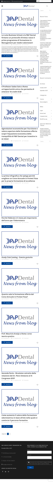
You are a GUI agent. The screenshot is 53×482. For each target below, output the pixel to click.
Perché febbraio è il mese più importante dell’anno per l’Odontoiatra (20, 220)
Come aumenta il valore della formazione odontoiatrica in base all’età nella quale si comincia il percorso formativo (20, 420)
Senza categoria (43, 101)
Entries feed (43, 113)
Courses (42, 99)
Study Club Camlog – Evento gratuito (18, 258)
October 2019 (43, 87)
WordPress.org (43, 119)
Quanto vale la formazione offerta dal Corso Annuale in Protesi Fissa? (19, 296)
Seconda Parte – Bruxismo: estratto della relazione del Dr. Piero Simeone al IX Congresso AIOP (20, 376)
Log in (41, 110)
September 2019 (44, 90)
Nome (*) (39, 452)
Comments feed (43, 116)
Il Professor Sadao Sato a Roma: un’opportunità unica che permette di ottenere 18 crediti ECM (18, 88)
